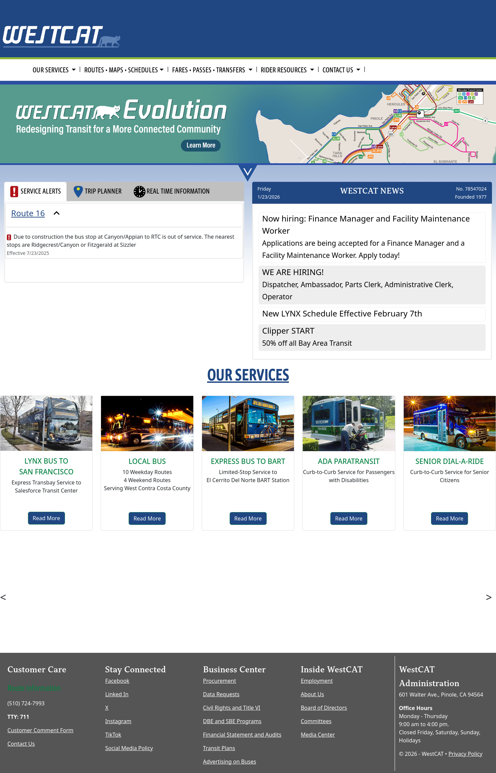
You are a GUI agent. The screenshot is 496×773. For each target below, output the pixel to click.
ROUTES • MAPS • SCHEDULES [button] (121, 70)
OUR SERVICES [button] (51, 70)
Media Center (318, 734)
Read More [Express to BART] (248, 518)
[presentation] (124, 213)
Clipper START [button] (307, 336)
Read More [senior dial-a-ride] (449, 518)
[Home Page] (62, 28)
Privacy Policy (466, 754)
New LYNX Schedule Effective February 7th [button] (342, 313)
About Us (312, 694)
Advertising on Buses (229, 761)
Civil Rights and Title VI (231, 707)
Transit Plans (219, 748)
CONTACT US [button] (339, 70)
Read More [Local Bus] (147, 518)
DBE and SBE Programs (232, 721)
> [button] (489, 597)
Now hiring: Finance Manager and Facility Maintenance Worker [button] (366, 236)
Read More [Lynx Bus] (46, 518)
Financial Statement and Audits (242, 734)
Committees (316, 721)
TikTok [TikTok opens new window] (113, 734)
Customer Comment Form (40, 730)
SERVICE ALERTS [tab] (35, 191)
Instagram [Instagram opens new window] (118, 721)
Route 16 (28, 213)
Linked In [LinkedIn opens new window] (116, 694)
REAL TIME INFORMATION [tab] (171, 191)
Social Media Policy (129, 748)
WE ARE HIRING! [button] (358, 283)
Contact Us (21, 743)
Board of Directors (324, 707)
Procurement (219, 680)
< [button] (3, 597)
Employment (317, 680)
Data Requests (221, 694)
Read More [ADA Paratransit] (348, 518)
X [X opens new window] (106, 707)
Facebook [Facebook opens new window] (117, 680)
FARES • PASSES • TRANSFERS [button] (209, 70)
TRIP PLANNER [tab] (97, 191)
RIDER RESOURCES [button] (284, 70)
